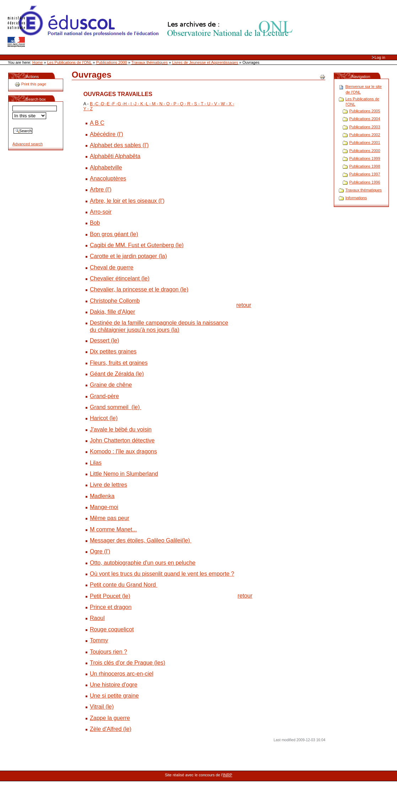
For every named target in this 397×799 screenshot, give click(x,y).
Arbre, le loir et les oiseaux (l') (127, 201)
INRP (227, 775)
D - (104, 103)
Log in (380, 57)
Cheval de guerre (112, 267)
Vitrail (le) (102, 707)
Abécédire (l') (106, 134)
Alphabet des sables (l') (119, 145)
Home (37, 62)
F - (115, 103)
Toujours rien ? (108, 652)
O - (169, 103)
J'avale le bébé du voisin (121, 429)
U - (209, 103)
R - (190, 103)
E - (110, 103)
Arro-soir (101, 212)
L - (149, 103)
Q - (183, 103)
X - (231, 103)
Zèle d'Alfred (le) (110, 729)
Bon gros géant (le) (114, 234)
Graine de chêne (111, 385)
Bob (95, 223)
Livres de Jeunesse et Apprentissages (205, 62)
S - (197, 103)
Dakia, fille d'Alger (112, 312)
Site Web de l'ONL (151, 26)
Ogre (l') (100, 551)
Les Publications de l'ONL (69, 62)
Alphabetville (106, 167)
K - (143, 103)
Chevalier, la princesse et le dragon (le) (139, 289)
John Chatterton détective (122, 440)
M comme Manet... (113, 529)
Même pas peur (109, 518)
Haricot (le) (104, 418)
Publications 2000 (111, 62)
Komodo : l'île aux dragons (123, 451)
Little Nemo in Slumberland (124, 474)
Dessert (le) (104, 340)
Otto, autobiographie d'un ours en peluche (143, 563)
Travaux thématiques (149, 62)
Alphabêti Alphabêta (115, 156)
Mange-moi (104, 507)
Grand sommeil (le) (115, 407)
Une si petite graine (114, 696)
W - (225, 103)
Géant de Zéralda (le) (117, 374)
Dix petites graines (113, 351)
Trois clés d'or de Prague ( (123, 663)
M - (155, 103)
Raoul (97, 618)
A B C (97, 123)
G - (121, 103)
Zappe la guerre (110, 718)
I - (133, 103)
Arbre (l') (101, 189)
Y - (86, 108)
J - (137, 103)
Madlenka (102, 496)
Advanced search (27, 144)
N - (163, 103)
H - (127, 103)
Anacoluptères (108, 178)
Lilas (96, 463)
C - (98, 103)
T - (203, 103)
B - (93, 103)
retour (243, 305)
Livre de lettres (108, 485)
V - (217, 103)
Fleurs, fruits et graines (119, 363)
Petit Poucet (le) (110, 596)
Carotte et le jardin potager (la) (128, 256)
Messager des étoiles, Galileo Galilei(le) (140, 540)
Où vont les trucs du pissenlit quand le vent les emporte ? (162, 574)
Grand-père (104, 396)
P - (176, 103)
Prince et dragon (110, 607)
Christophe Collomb (115, 301)
